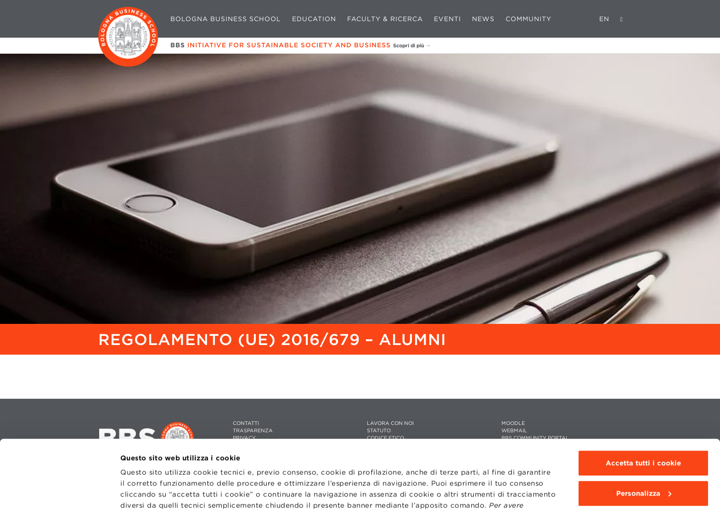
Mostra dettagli (147, 491)
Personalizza (643, 431)
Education (314, 19)
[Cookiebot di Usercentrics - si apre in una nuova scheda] (59, 491)
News (483, 19)
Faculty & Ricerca (385, 19)
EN (604, 19)
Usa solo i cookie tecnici (643, 462)
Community (528, 19)
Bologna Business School (225, 19)
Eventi (447, 19)
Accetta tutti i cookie (643, 401)
